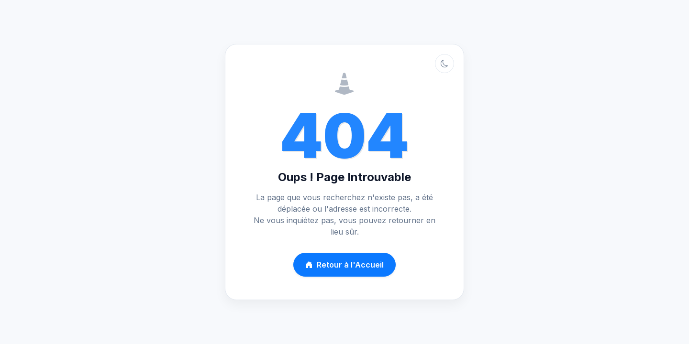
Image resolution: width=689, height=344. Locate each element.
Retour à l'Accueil (344, 264)
